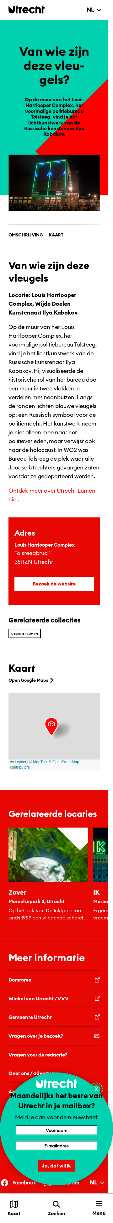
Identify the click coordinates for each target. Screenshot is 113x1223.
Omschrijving (25, 235)
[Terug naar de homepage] (26, 9)
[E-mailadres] (56, 1145)
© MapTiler (38, 762)
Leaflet (18, 762)
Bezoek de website (54, 583)
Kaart (56, 235)
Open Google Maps (31, 680)
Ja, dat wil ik (56, 1165)
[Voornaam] (56, 1130)
